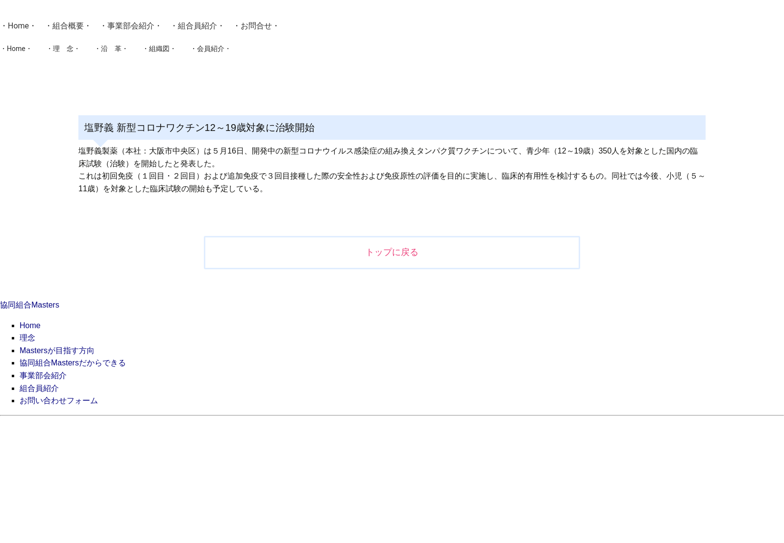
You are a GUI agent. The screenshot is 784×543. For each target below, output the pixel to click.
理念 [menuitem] (27, 338)
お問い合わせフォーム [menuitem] (59, 400)
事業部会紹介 (130, 25)
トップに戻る (392, 252)
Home (18, 25)
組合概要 (68, 25)
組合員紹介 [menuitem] (39, 388)
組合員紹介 (197, 25)
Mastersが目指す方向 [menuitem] (57, 350)
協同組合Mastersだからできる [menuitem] (73, 363)
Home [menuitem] (30, 325)
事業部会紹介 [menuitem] (43, 375)
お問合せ (256, 25)
